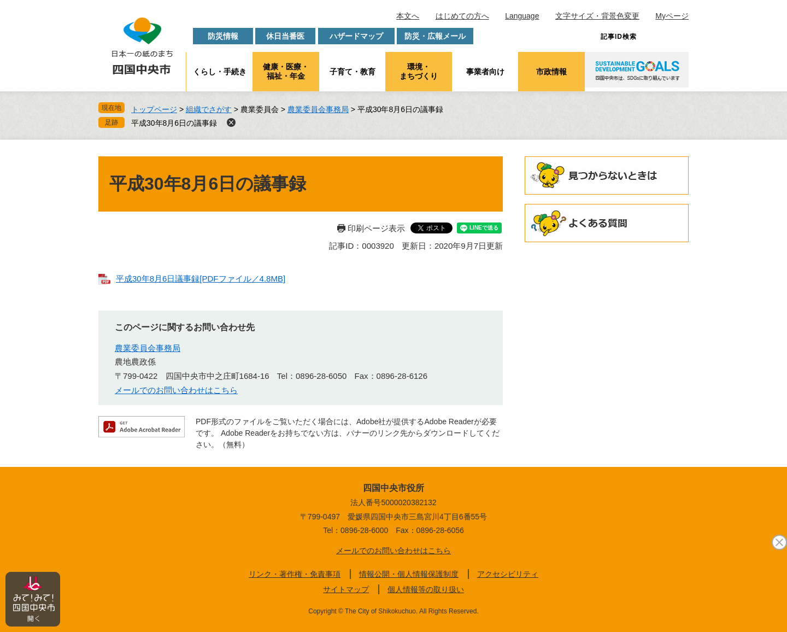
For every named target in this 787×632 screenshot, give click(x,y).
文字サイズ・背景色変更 (597, 15)
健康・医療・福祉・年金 (286, 71)
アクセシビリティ (507, 574)
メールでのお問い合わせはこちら (176, 390)
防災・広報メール (435, 36)
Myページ (672, 15)
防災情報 (223, 36)
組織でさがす (209, 109)
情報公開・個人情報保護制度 (409, 574)
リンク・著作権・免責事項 (294, 574)
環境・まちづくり (419, 71)
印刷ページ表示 (376, 228)
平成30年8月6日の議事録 (174, 123)
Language (522, 15)
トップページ (154, 109)
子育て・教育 (352, 71)
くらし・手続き (219, 71)
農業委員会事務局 (318, 109)
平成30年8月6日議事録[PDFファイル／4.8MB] (200, 278)
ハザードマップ (356, 36)
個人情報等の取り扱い (425, 589)
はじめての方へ (462, 15)
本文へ (407, 15)
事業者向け (485, 71)
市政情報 (551, 71)
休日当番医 (285, 36)
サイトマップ (346, 589)
